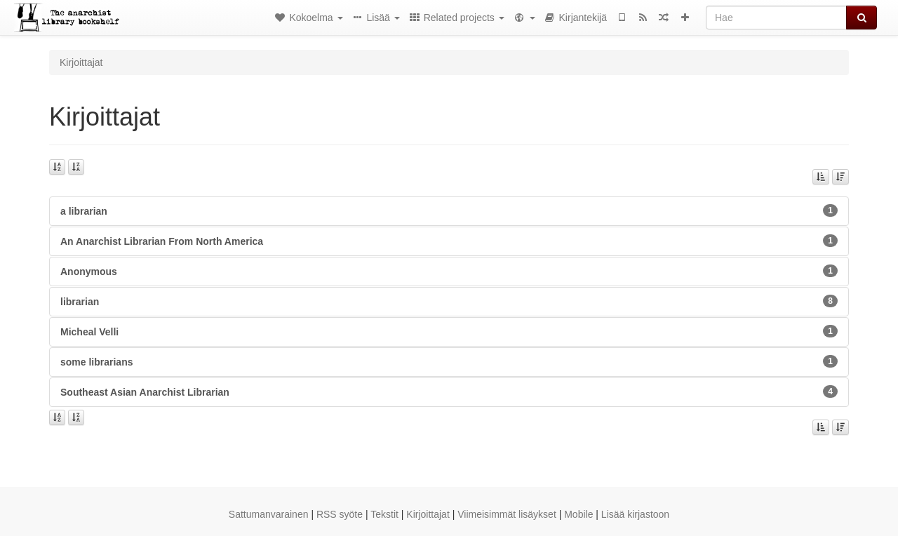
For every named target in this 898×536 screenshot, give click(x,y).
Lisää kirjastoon (635, 514)
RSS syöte (339, 514)
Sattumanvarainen (269, 514)
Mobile (578, 514)
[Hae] (776, 17)
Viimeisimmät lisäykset (506, 514)
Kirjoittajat (427, 514)
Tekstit (384, 514)
